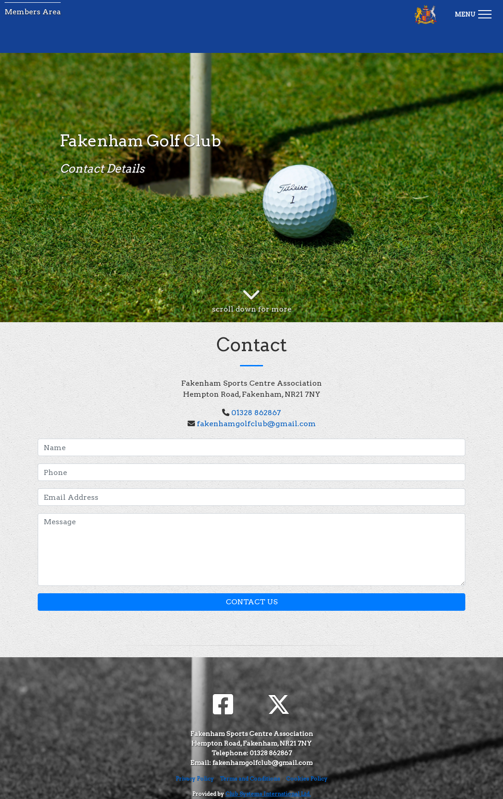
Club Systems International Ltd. (268, 793)
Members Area (33, 11)
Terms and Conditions (250, 778)
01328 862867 (256, 412)
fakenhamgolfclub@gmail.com (256, 423)
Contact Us (252, 601)
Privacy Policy (195, 778)
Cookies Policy (306, 778)
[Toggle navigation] (473, 13)
